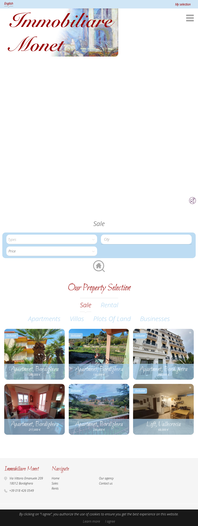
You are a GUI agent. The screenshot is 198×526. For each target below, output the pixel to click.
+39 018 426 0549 (21, 491)
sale (85, 304)
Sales (55, 483)
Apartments (44, 318)
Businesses (155, 318)
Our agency (106, 478)
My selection (183, 4)
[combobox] (146, 239)
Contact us (106, 483)
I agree (110, 521)
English (8, 3)
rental (109, 304)
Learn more (91, 521)
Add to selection (61, 332)
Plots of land (112, 318)
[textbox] (147, 239)
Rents (55, 488)
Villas (77, 318)
